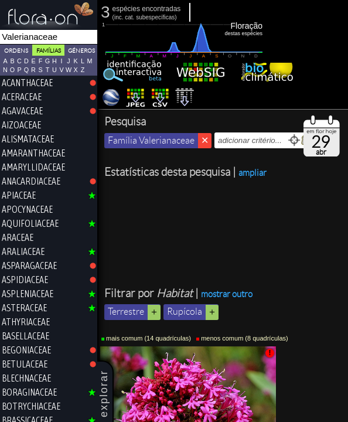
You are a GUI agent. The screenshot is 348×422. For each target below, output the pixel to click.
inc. (119, 17)
